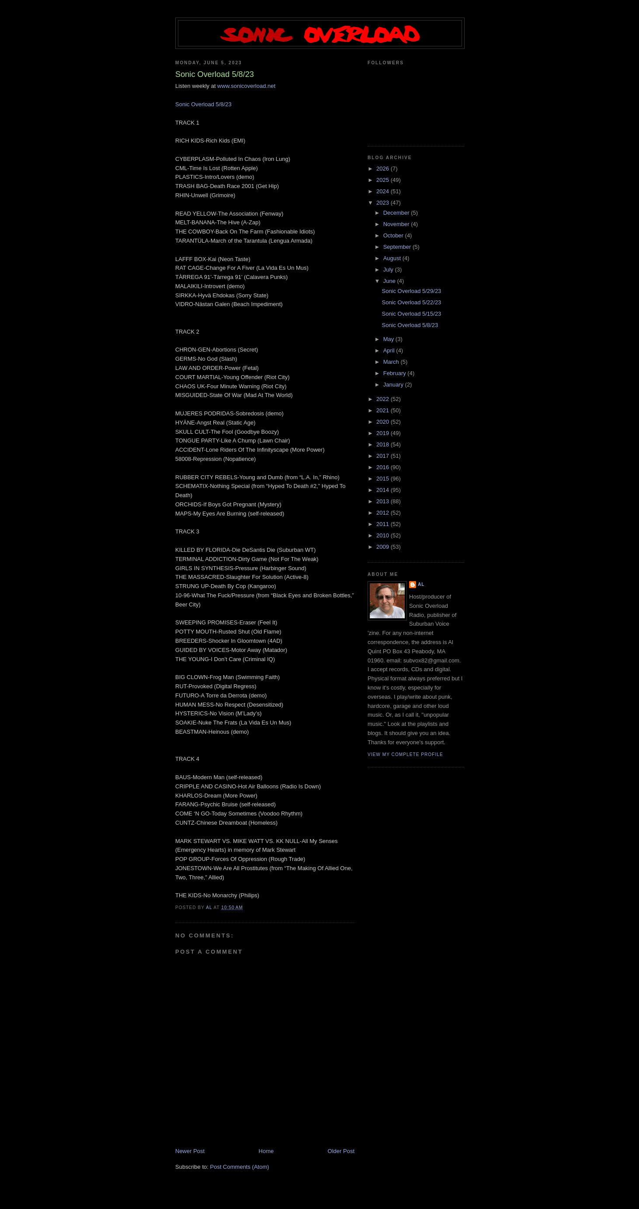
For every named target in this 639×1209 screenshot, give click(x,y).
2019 (383, 433)
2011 (383, 524)
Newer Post (190, 1151)
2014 (383, 490)
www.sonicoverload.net (246, 86)
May (389, 339)
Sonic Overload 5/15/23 (411, 313)
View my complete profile (405, 754)
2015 (383, 478)
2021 (383, 410)
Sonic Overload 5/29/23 (411, 291)
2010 (383, 535)
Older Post (341, 1151)
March (392, 362)
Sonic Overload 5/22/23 (411, 302)
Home (266, 1151)
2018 (383, 444)
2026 (383, 168)
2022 (383, 399)
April (389, 350)
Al (421, 584)
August (393, 258)
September (398, 247)
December (397, 212)
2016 (383, 467)
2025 (383, 180)
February (395, 373)
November (397, 224)
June (390, 281)
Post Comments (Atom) (239, 1167)
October (394, 235)
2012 (383, 512)
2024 (383, 191)
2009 (383, 547)
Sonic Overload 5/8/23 (203, 104)
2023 (383, 202)
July (389, 269)
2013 (383, 501)
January (394, 384)
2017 (383, 456)
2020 (383, 421)
